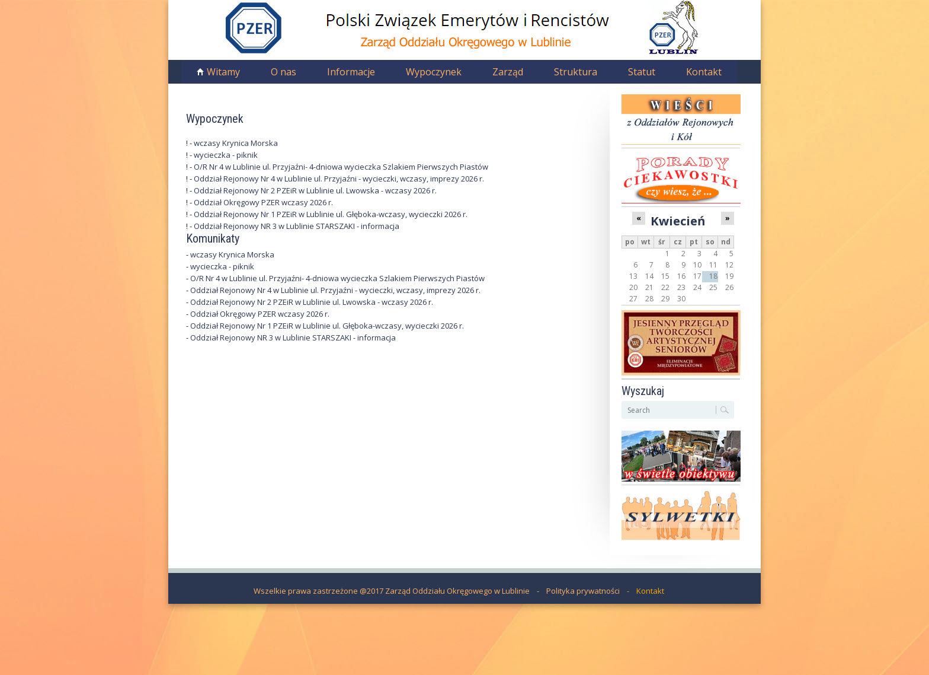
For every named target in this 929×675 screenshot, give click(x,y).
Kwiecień (678, 220)
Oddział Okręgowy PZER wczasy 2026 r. (263, 202)
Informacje (351, 71)
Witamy (223, 71)
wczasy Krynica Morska (236, 143)
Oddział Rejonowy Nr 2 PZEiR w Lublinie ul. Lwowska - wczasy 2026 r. (315, 190)
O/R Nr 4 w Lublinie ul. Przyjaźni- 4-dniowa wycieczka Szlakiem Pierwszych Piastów (341, 166)
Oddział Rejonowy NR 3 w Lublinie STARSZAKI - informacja (296, 226)
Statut (641, 71)
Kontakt (704, 71)
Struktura (575, 71)
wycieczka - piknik (226, 154)
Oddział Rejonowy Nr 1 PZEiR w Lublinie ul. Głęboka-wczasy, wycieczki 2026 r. (330, 214)
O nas (283, 71)
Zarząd (507, 71)
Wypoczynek (434, 71)
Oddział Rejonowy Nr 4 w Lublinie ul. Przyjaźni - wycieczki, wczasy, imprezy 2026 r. (339, 178)
